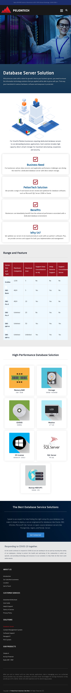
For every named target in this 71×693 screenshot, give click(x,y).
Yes (37, 290)
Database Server (8, 626)
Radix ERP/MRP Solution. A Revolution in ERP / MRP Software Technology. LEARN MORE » (35, 2)
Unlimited (17, 312)
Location (6, 583)
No (36, 281)
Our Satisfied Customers (11, 579)
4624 (15, 290)
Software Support (9, 633)
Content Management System (12, 630)
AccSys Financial (8, 656)
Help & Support (8, 606)
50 (26, 323)
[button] (66, 10)
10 (26, 301)
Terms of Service (8, 609)
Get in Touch (7, 586)
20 (26, 312)
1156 (15, 281)
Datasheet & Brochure (10, 600)
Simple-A (6, 653)
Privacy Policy (7, 613)
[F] (43, 691)
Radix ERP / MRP (8, 660)
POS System (7, 639)
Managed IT (6, 636)
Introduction (7, 576)
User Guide (6, 603)
